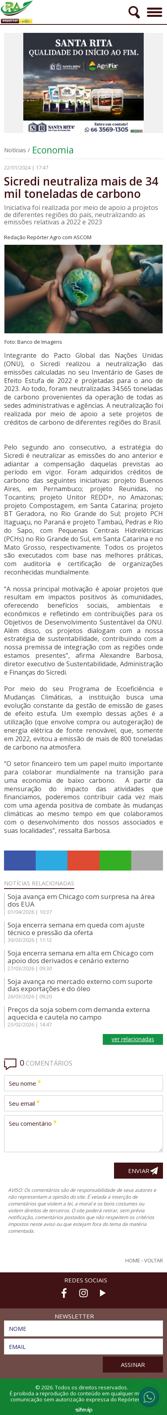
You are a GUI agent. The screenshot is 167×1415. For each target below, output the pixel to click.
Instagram (83, 1292)
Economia (53, 149)
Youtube (102, 1292)
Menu (153, 9)
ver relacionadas (133, 1039)
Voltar (153, 1261)
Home (132, 1261)
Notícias (15, 150)
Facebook (64, 1292)
